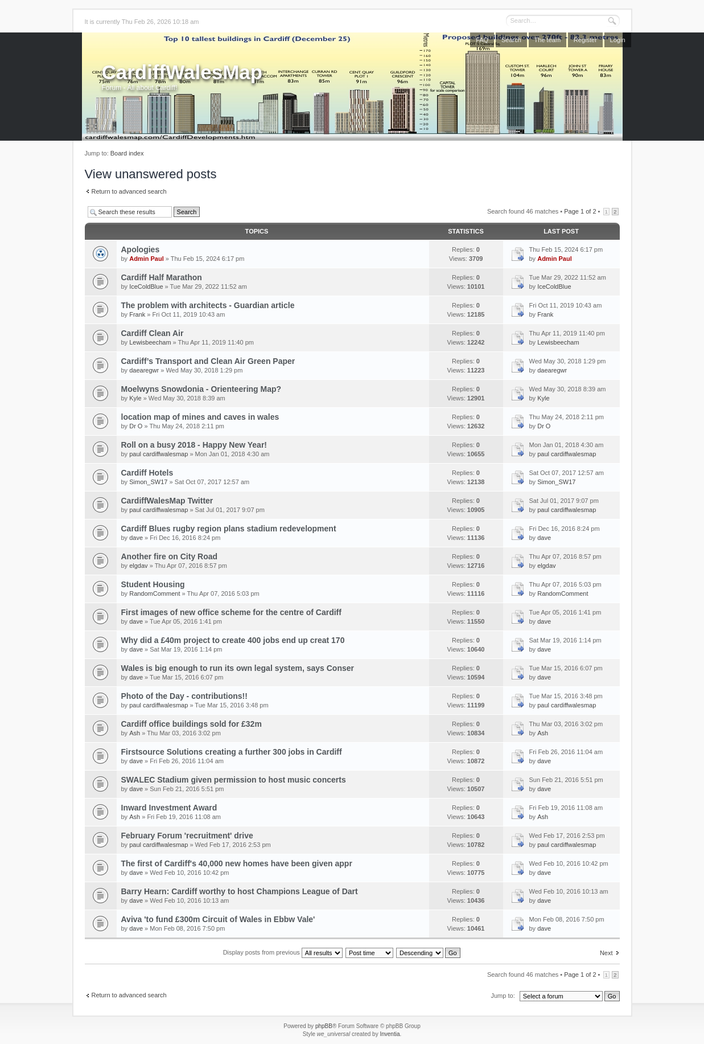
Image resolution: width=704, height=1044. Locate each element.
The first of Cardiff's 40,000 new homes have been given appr (236, 863)
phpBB (323, 1026)
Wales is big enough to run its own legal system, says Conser (237, 668)
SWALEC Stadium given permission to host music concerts (233, 779)
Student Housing (153, 584)
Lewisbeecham (150, 342)
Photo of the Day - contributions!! (184, 696)
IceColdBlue (146, 286)
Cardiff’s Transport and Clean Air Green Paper (208, 361)
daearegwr (144, 370)
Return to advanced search (129, 191)
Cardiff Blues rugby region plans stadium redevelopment (228, 528)
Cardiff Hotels (147, 472)
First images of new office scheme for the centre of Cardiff (231, 612)
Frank (137, 314)
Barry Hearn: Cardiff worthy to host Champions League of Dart (239, 891)
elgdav (138, 565)
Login (617, 39)
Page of (580, 211)
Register (585, 39)
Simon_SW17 (148, 481)
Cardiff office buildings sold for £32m (191, 723)
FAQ (482, 39)
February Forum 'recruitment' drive (187, 835)
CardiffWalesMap (182, 72)
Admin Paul (146, 258)
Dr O (135, 426)
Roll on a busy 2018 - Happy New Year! (194, 444)
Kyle (135, 398)
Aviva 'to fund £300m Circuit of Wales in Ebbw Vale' (218, 919)
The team (547, 39)
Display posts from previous (283, 952)
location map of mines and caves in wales (200, 416)
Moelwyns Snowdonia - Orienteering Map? (201, 389)
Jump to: (503, 995)
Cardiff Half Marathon (161, 277)
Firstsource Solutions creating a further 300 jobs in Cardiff (231, 751)
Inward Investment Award (169, 807)
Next (606, 952)
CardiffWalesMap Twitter (167, 500)
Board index (127, 153)
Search (511, 39)
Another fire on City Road (169, 556)
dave (136, 537)
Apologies (140, 249)
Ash (134, 733)
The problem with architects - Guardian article (208, 305)
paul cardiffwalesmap (158, 454)
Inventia (390, 1034)
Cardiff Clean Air (152, 333)
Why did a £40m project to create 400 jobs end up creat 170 (233, 640)
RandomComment (154, 593)
